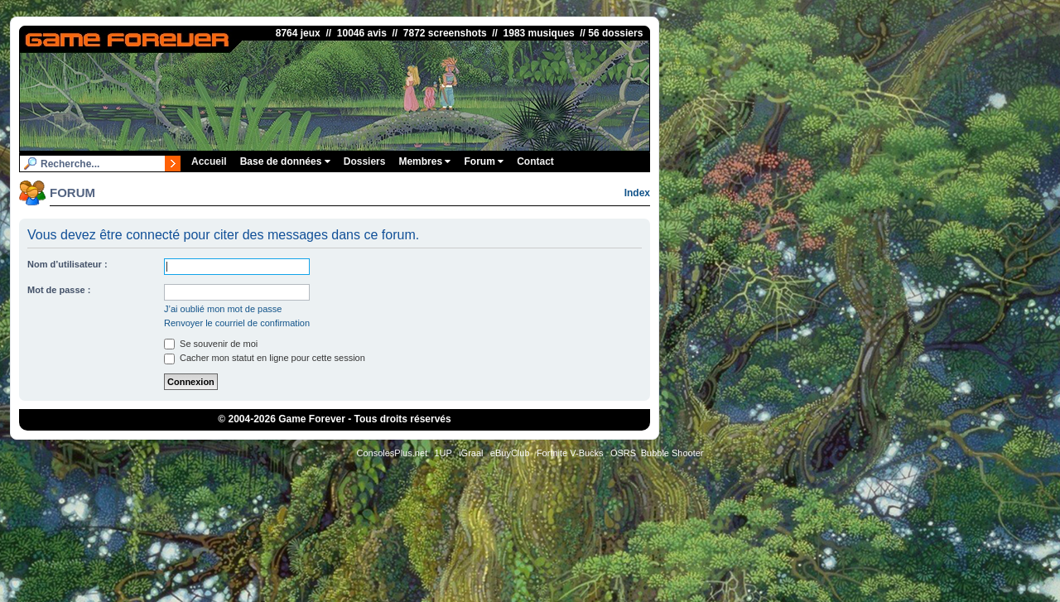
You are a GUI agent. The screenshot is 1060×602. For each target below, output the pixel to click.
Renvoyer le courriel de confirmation (237, 323)
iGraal (471, 453)
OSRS (623, 453)
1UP (442, 453)
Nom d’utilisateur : (67, 264)
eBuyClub (510, 453)
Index (637, 193)
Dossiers (365, 161)
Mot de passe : (58, 290)
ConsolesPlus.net (391, 453)
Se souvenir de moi (211, 344)
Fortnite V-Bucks (570, 453)
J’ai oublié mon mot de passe (223, 309)
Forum (484, 161)
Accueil (209, 161)
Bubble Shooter (672, 453)
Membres (424, 161)
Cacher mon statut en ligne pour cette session (264, 358)
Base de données (285, 161)
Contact (535, 161)
